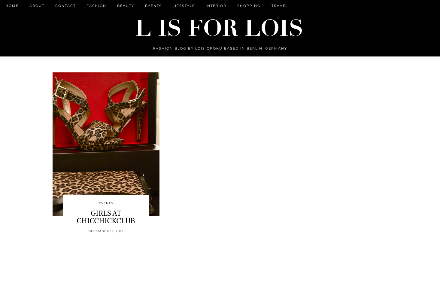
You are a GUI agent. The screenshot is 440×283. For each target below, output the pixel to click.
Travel (280, 6)
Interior (216, 6)
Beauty (125, 6)
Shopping (249, 6)
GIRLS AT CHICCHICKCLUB (106, 217)
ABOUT (36, 6)
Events (153, 6)
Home (12, 6)
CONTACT (65, 6)
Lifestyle (184, 6)
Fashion (96, 6)
